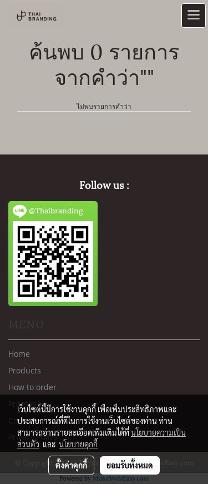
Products (24, 370)
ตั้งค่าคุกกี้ (71, 465)
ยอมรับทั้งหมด (129, 465)
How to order (32, 387)
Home (19, 353)
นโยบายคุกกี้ (78, 444)
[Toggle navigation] (193, 15)
